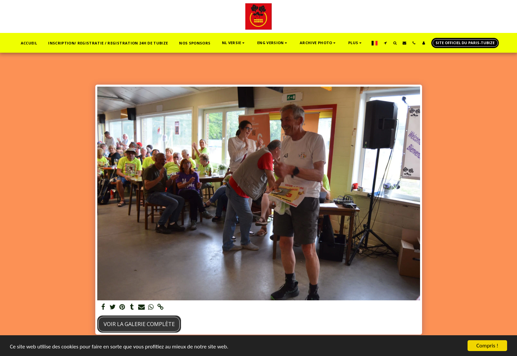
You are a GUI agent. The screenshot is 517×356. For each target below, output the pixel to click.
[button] (234, 43)
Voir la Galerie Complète (139, 324)
